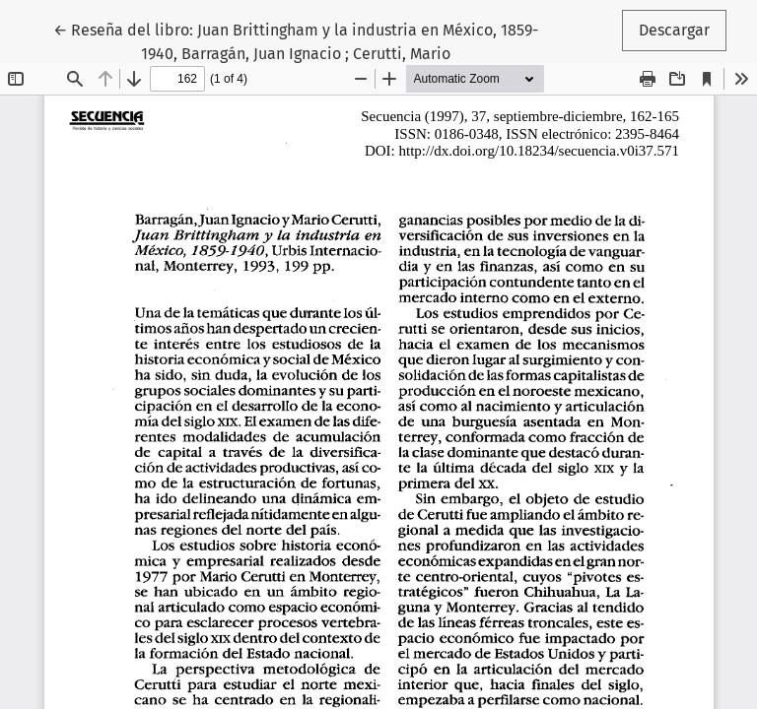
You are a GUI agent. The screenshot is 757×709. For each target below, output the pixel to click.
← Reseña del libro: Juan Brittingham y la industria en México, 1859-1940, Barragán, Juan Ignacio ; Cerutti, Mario (295, 40)
